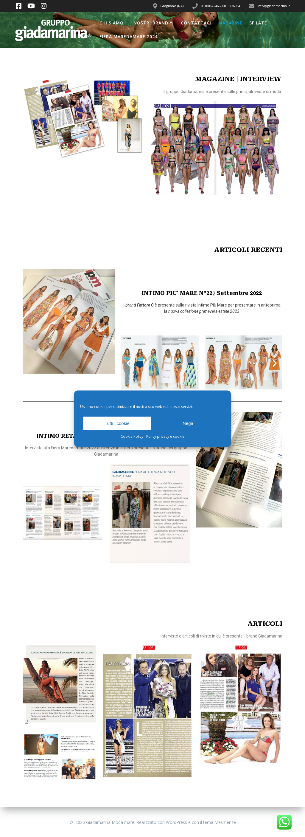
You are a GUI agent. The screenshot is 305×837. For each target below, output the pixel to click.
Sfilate (258, 23)
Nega (188, 423)
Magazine (230, 23)
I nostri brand (149, 23)
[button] (128, 363)
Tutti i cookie (117, 423)
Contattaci (196, 23)
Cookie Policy (132, 436)
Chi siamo (111, 23)
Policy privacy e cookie (165, 436)
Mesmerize (225, 822)
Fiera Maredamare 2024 (128, 36)
